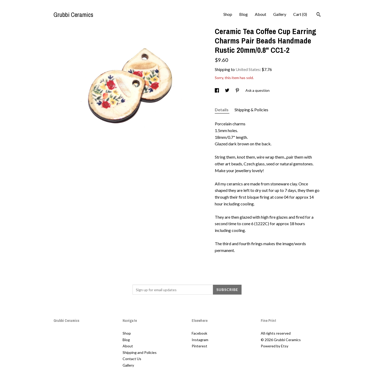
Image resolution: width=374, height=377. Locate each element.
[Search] (318, 15)
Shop (227, 14)
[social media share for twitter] (227, 90)
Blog (243, 14)
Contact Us (132, 358)
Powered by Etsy (274, 346)
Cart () (300, 14)
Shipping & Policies (251, 109)
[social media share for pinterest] (237, 90)
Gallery (279, 14)
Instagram (200, 339)
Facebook (199, 333)
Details (222, 109)
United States (248, 69)
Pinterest (199, 346)
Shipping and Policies (140, 352)
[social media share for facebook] (217, 90)
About (260, 14)
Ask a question (257, 90)
